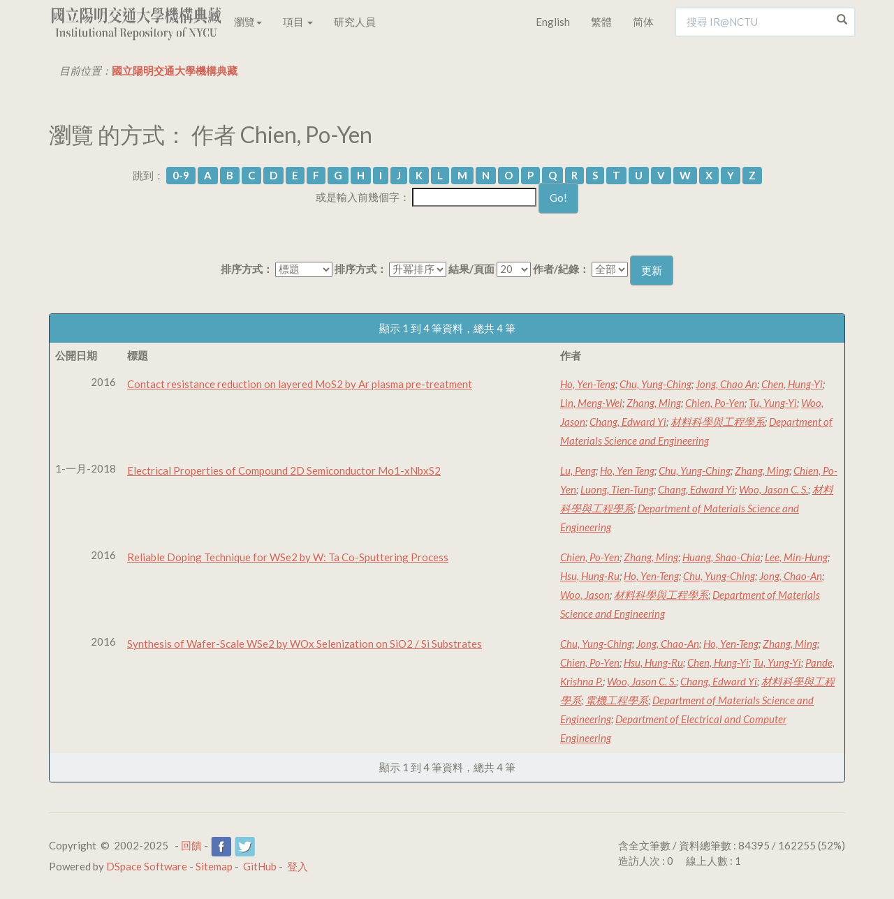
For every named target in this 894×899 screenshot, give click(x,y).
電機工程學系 (616, 700)
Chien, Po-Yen (715, 402)
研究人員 (355, 21)
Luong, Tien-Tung (617, 489)
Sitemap (214, 866)
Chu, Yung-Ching (655, 384)
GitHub (260, 866)
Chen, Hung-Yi (792, 384)
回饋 (191, 845)
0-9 (181, 175)
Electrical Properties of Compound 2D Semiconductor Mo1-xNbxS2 (284, 470)
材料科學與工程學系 (717, 421)
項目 (298, 21)
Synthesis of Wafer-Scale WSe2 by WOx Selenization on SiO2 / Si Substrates (304, 643)
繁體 (601, 21)
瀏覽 (248, 21)
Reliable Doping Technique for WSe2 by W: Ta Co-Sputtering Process (287, 557)
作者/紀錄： (561, 268)
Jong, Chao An (726, 384)
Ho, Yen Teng (627, 470)
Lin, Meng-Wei (591, 402)
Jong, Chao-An (790, 576)
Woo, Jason (585, 594)
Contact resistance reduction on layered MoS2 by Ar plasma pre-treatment (299, 384)
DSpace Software (146, 866)
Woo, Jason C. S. (773, 489)
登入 (297, 866)
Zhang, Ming (653, 402)
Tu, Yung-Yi (773, 402)
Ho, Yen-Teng (587, 384)
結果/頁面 (471, 268)
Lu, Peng (578, 470)
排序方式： (247, 268)
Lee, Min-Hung (796, 557)
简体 (643, 21)
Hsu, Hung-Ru (590, 576)
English (553, 21)
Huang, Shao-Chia (721, 557)
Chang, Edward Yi (627, 421)
